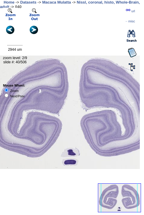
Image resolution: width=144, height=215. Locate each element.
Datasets (28, 2)
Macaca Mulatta (56, 2)
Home (9, 2)
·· (130, 21)
